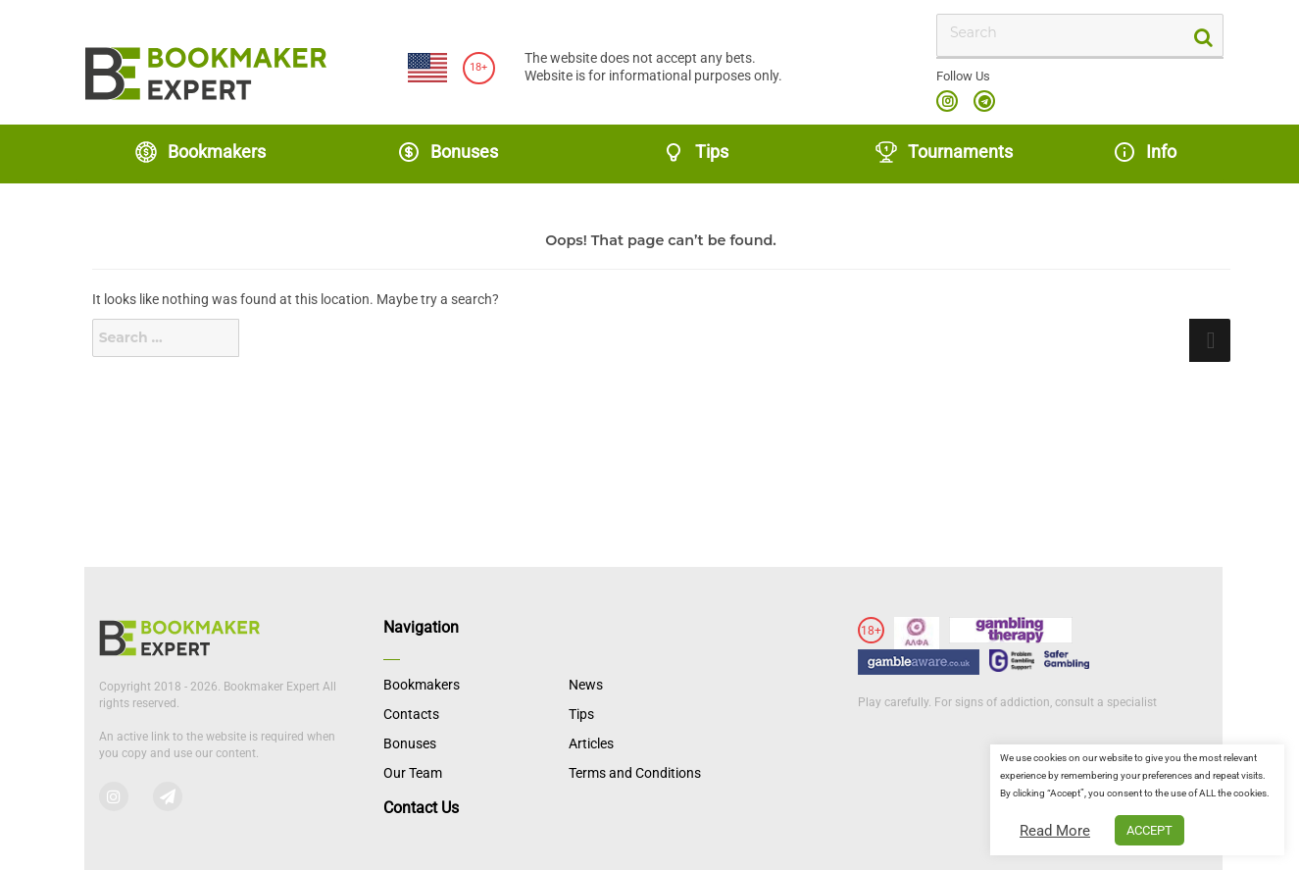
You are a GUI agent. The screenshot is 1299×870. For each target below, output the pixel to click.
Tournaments (943, 152)
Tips (695, 152)
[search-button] (1201, 36)
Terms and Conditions (635, 773)
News (586, 684)
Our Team (412, 773)
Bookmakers (200, 152)
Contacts (411, 714)
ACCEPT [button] (1149, 830)
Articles (591, 743)
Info (1144, 152)
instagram (947, 101)
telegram (984, 101)
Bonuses (447, 152)
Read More (1055, 831)
